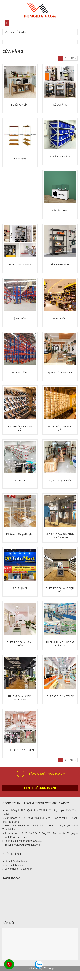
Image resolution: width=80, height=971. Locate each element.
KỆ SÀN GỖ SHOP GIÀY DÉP (20, 428)
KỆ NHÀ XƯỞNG (20, 372)
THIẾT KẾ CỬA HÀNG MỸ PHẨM (20, 644)
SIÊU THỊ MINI (20, 588)
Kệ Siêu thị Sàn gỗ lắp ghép (20, 534)
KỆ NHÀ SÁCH (60, 318)
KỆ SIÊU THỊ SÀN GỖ (60, 480)
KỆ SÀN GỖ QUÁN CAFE (60, 372)
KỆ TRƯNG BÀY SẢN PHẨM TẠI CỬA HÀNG (60, 536)
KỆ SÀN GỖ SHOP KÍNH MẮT (60, 428)
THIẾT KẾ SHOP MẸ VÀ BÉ (60, 696)
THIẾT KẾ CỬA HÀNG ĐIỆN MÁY (60, 590)
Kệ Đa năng (20, 158)
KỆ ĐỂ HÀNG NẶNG (60, 156)
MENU (18, 23)
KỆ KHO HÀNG (20, 318)
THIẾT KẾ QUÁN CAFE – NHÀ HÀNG (20, 698)
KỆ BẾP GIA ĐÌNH (20, 104)
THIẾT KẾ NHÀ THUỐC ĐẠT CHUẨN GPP (60, 644)
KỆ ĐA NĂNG (60, 104)
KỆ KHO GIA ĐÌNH (60, 264)
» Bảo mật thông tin (13, 865)
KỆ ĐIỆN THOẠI (60, 210)
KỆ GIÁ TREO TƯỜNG (20, 264)
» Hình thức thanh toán (15, 861)
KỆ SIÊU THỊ (20, 480)
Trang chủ (10, 32)
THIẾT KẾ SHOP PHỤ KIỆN (20, 750)
